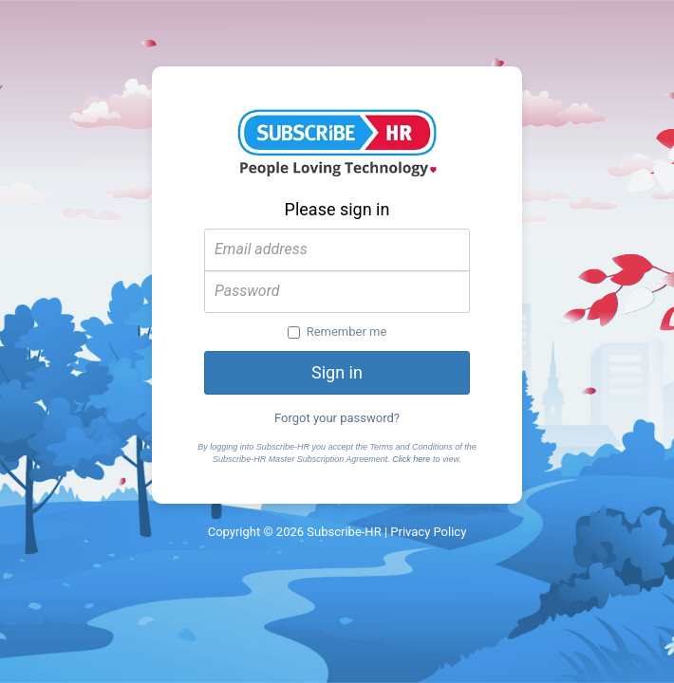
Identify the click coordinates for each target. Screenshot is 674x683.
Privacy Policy (428, 532)
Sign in (337, 372)
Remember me (337, 331)
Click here (411, 459)
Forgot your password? (337, 418)
